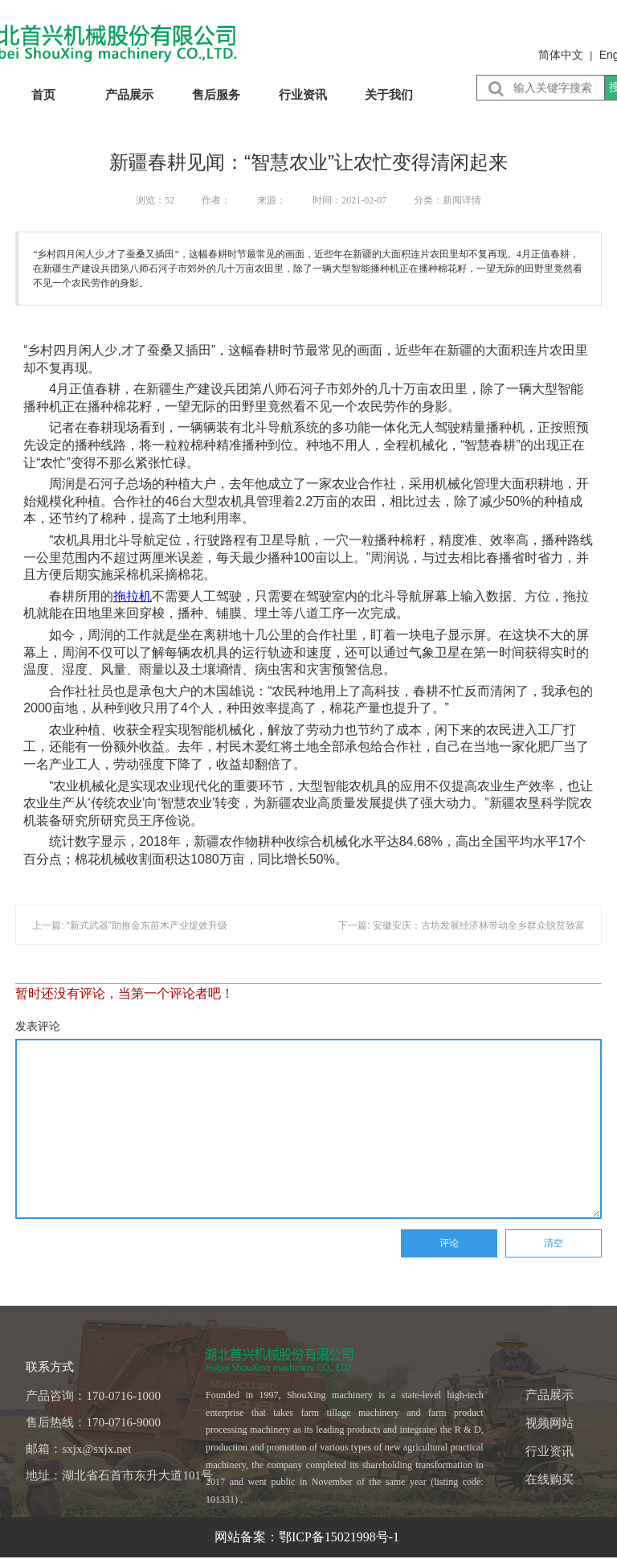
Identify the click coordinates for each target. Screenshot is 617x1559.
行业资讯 (303, 94)
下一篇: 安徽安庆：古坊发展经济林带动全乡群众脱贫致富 (461, 925)
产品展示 (129, 94)
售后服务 (216, 94)
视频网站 (549, 1423)
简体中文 (560, 54)
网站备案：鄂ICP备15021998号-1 (308, 1537)
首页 (43, 94)
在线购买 (549, 1479)
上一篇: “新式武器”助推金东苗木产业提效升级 (129, 925)
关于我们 (389, 94)
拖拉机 (132, 596)
